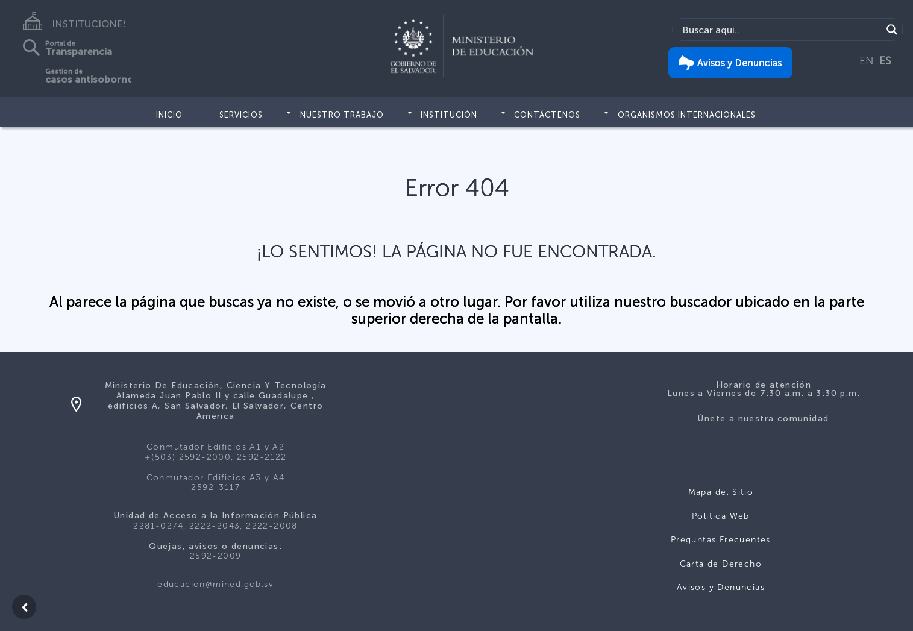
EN (866, 60)
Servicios (241, 114)
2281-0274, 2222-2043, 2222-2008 (215, 526)
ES (885, 60)
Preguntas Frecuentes (721, 540)
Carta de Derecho (721, 564)
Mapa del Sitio (721, 492)
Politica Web (721, 516)
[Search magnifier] (892, 29)
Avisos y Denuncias (721, 587)
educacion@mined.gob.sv (215, 584)
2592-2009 (216, 556)
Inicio (169, 114)
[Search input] (780, 29)
